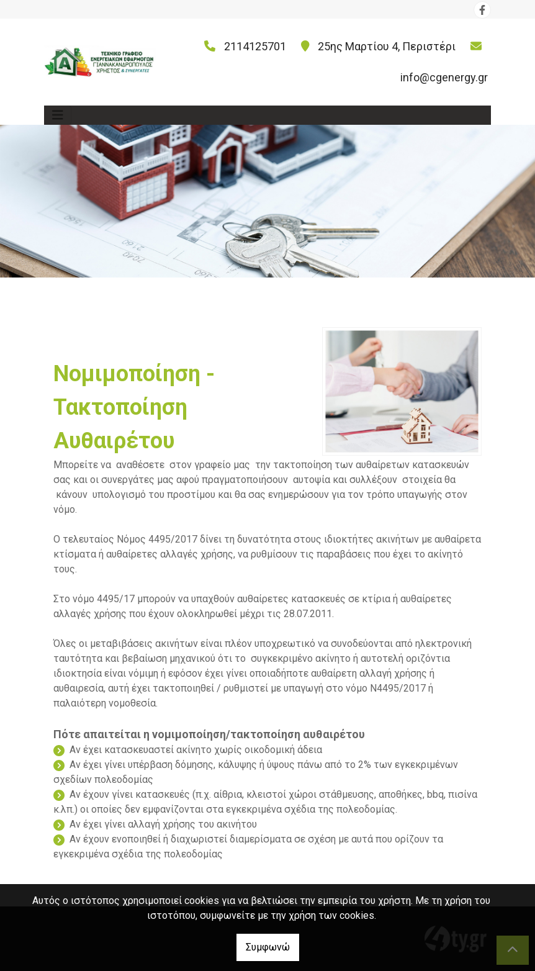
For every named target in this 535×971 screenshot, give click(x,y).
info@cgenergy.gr (444, 77)
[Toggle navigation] (57, 115)
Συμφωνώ (268, 947)
